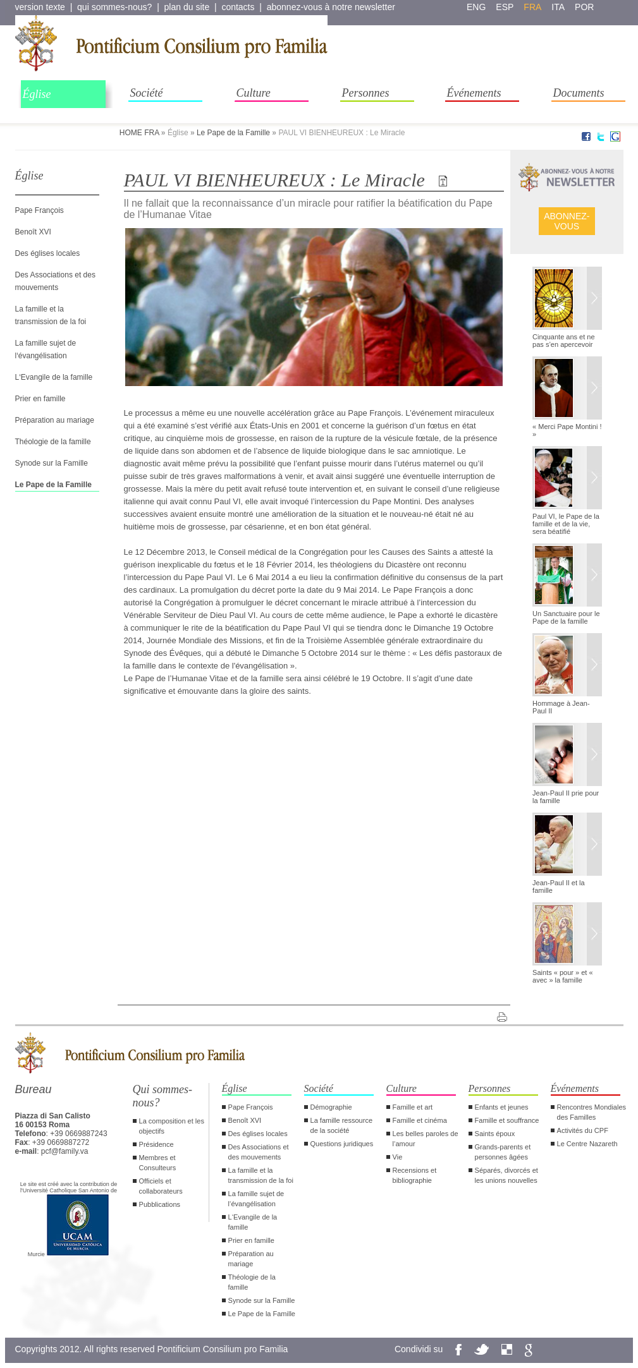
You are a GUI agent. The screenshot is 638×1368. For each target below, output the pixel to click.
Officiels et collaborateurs (161, 1186)
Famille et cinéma (420, 1120)
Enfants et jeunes (502, 1107)
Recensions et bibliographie (415, 1175)
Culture (253, 93)
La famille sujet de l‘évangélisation (256, 1199)
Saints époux (495, 1133)
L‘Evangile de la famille (54, 377)
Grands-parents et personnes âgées (503, 1152)
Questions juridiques (342, 1143)
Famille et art (413, 1107)
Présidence (156, 1144)
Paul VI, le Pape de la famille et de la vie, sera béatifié (565, 523)
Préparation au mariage (54, 420)
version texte (40, 7)
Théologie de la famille (53, 441)
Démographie (331, 1107)
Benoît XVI (33, 231)
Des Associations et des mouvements (258, 1152)
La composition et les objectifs (171, 1126)
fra (532, 7)
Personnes (366, 93)
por (584, 7)
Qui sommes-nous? (163, 1096)
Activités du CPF (582, 1130)
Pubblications (159, 1204)
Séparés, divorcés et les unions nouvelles (506, 1175)
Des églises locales (47, 253)
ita (558, 7)
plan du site (187, 7)
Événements (474, 93)
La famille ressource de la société (341, 1125)
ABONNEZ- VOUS (566, 221)
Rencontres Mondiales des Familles (591, 1112)
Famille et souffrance (507, 1120)
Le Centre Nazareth (587, 1143)
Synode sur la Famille (51, 463)
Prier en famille (40, 398)
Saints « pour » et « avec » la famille (562, 976)
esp (504, 7)
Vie (398, 1157)
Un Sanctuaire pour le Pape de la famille (565, 617)
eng (476, 7)
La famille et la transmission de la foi (260, 1175)
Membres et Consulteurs (157, 1162)
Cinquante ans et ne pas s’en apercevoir (563, 340)
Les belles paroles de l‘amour (425, 1138)
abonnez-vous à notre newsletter (331, 7)
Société (146, 93)
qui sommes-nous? (114, 7)
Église (37, 94)
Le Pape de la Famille (233, 132)
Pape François (39, 210)
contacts (237, 7)
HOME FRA (139, 132)
